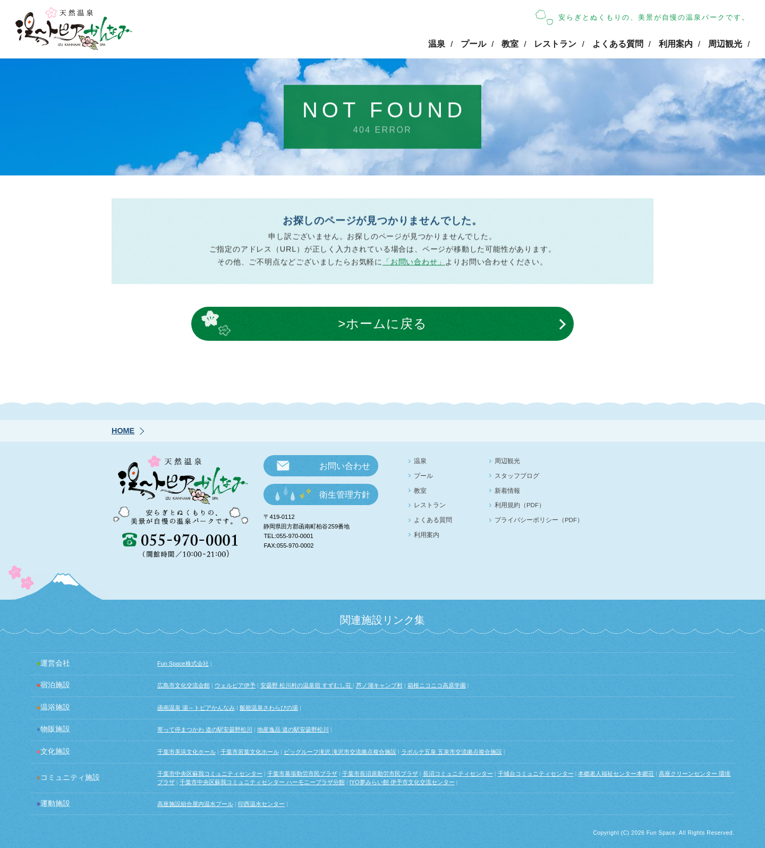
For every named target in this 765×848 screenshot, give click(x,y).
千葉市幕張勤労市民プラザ (302, 773)
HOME (123, 430)
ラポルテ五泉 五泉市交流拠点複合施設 (451, 752)
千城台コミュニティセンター (536, 773)
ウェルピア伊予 (235, 685)
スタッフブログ (517, 476)
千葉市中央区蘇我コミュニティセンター (209, 773)
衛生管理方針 (344, 494)
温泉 (436, 43)
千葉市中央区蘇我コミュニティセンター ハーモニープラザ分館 (262, 782)
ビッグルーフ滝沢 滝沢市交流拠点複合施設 (340, 752)
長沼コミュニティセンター (458, 773)
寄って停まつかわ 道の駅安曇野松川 (204, 729)
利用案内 (676, 43)
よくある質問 (617, 43)
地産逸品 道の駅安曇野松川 (293, 729)
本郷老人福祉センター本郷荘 (616, 773)
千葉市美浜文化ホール (186, 752)
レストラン (555, 43)
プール (473, 43)
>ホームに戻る (382, 324)
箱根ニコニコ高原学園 (436, 685)
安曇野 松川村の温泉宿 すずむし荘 (306, 685)
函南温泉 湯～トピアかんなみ (196, 707)
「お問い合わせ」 (413, 265)
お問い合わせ (344, 466)
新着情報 (507, 491)
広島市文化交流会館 (183, 685)
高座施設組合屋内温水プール (195, 804)
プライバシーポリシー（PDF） (539, 520)
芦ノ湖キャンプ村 (379, 685)
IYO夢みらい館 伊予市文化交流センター (402, 782)
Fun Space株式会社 (183, 663)
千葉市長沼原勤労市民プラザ (380, 773)
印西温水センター (261, 804)
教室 (510, 43)
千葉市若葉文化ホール (249, 752)
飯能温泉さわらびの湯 (269, 707)
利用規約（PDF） (520, 505)
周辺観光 (725, 43)
